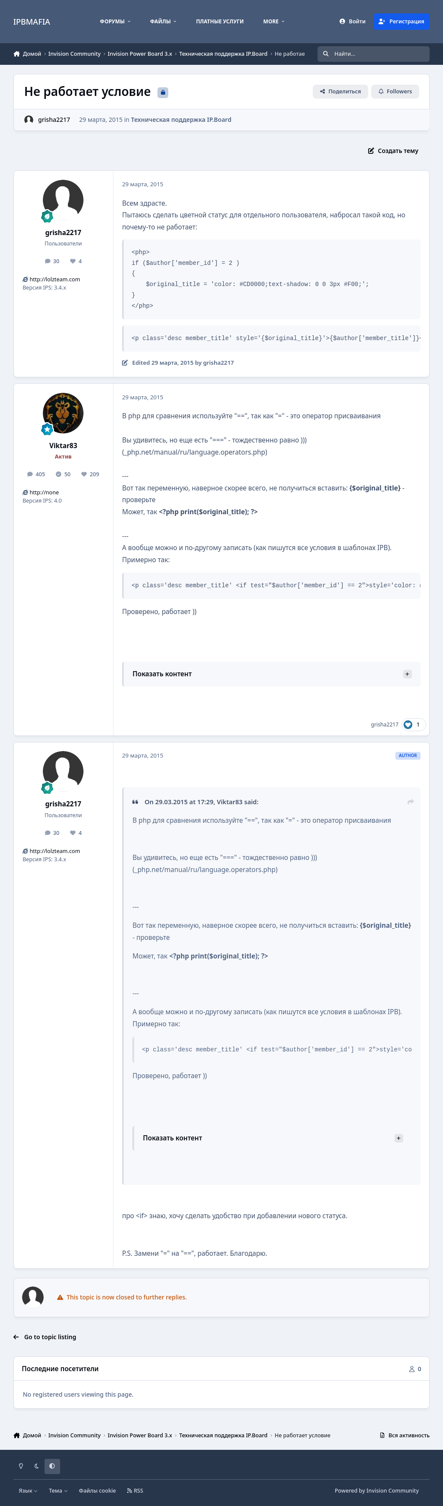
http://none (44, 492)
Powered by (377, 1490)
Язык (28, 1490)
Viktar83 (63, 445)
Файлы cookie (97, 1490)
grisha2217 (63, 232)
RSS (135, 1490)
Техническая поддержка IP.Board (181, 119)
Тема (58, 1490)
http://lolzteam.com (54, 279)
